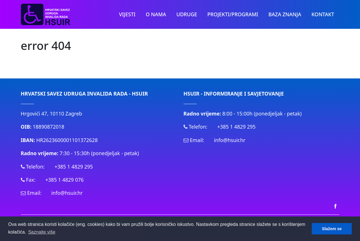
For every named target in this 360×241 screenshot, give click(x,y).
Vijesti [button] (127, 14)
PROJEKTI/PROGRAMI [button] (232, 14)
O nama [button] (156, 14)
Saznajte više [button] (41, 232)
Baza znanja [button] (284, 14)
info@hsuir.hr (67, 192)
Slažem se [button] (332, 228)
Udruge (186, 14)
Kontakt (322, 14)
